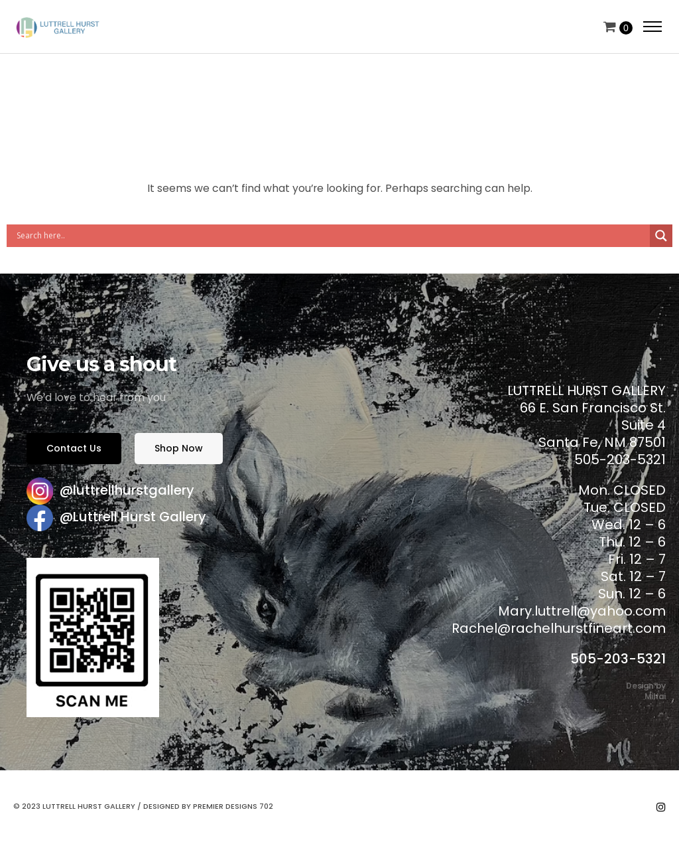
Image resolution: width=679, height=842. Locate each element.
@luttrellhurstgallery (127, 490)
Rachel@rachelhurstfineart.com (559, 628)
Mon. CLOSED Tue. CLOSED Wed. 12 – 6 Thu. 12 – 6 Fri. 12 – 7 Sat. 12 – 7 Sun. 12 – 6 (622, 542)
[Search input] (332, 235)
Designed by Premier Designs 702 (208, 806)
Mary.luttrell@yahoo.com (582, 611)
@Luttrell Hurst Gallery (133, 516)
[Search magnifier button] (661, 235)
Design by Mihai (646, 691)
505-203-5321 (618, 658)
